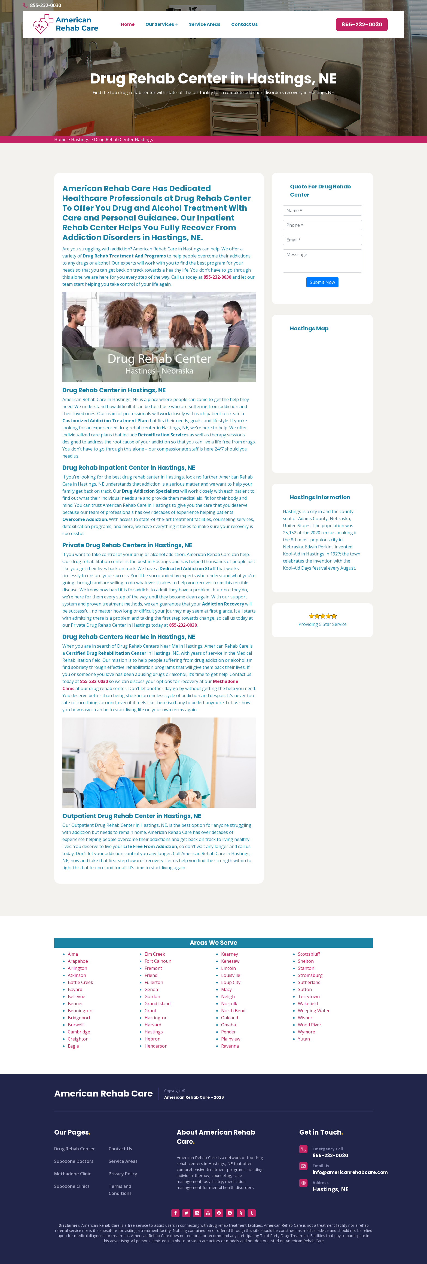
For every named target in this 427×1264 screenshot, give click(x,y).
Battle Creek (80, 982)
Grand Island (157, 1004)
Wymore (306, 1032)
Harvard (153, 1025)
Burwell (75, 1025)
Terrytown (309, 996)
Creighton (78, 1039)
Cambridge (79, 1032)
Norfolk (229, 1004)
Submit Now (322, 282)
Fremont (153, 968)
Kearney (229, 954)
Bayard (75, 989)
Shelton (306, 961)
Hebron (152, 1039)
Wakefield (308, 1004)
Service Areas (204, 24)
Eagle (73, 1046)
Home (128, 24)
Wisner (305, 1018)
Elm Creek (155, 954)
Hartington (156, 1018)
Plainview (230, 1039)
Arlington (77, 968)
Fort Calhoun (158, 961)
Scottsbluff (309, 954)
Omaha (228, 1025)
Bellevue (76, 996)
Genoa (151, 989)
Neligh (228, 996)
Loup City (230, 982)
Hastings (80, 139)
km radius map (322, 400)
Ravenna (230, 1046)
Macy (226, 989)
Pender (228, 1032)
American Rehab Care (103, 1093)
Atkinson (77, 975)
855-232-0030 (45, 5)
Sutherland (309, 982)
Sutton (305, 989)
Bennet (75, 1004)
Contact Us (244, 24)
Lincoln (228, 968)
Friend (151, 975)
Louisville (230, 975)
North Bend (233, 1011)
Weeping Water (314, 1011)
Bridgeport (79, 1018)
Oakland (229, 1018)
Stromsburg (310, 975)
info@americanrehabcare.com (350, 1172)
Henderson (156, 1046)
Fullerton (154, 982)
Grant (150, 1011)
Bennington (80, 1011)
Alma (73, 954)
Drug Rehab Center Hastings (123, 139)
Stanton (306, 968)
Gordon (152, 996)
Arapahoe (78, 961)
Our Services (159, 24)
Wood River (309, 1025)
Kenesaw (230, 961)
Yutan (304, 1039)
